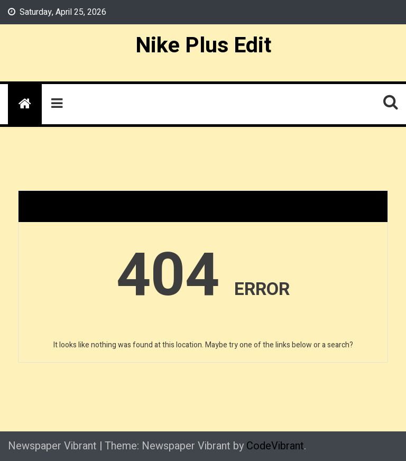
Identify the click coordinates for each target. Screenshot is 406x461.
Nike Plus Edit (203, 45)
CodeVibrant (275, 446)
